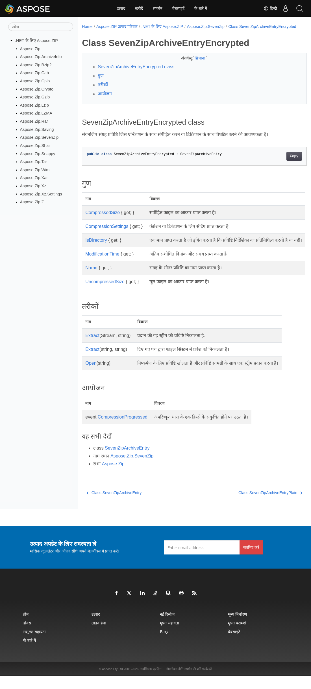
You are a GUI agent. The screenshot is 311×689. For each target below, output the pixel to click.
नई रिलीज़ (167, 626)
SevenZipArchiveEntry (127, 460)
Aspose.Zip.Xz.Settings (41, 193)
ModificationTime (102, 266)
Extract (92, 348)
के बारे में (200, 8)
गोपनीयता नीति (174, 681)
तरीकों (103, 90)
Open (90, 375)
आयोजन (105, 99)
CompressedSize (102, 218)
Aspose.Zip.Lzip (34, 105)
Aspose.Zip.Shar (35, 145)
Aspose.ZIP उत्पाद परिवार (117, 26)
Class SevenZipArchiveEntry (114, 505)
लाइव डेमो (99, 635)
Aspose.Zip (30, 48)
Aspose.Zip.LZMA (36, 113)
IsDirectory (96, 246)
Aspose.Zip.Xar (34, 177)
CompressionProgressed (122, 429)
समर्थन (157, 8)
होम (26, 626)
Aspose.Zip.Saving (37, 129)
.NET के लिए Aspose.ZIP (36, 40)
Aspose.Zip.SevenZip (39, 137)
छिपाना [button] (193, 64)
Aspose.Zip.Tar (33, 161)
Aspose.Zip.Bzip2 (36, 65)
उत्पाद (121, 8)
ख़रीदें (139, 8)
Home (87, 26)
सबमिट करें (251, 560)
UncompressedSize (105, 294)
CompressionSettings (106, 232)
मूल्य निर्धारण (237, 626)
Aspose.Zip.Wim (35, 170)
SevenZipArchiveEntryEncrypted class (136, 72)
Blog (164, 644)
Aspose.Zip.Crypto (36, 89)
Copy (278, 162)
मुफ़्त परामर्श (237, 635)
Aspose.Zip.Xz (33, 186)
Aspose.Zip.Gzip (35, 97)
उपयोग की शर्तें (192, 681)
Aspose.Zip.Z (32, 202)
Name (91, 280)
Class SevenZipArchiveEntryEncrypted (120, 32)
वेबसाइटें (178, 8)
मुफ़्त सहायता (169, 635)
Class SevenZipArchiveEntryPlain (254, 505)
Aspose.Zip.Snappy (37, 153)
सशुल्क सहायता (34, 644)
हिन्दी (270, 8)
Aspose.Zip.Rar (34, 121)
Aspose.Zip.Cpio (35, 81)
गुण (101, 81)
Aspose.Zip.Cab (34, 73)
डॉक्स (27, 635)
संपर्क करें (207, 681)
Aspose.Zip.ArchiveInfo (41, 56)
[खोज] (40, 27)
